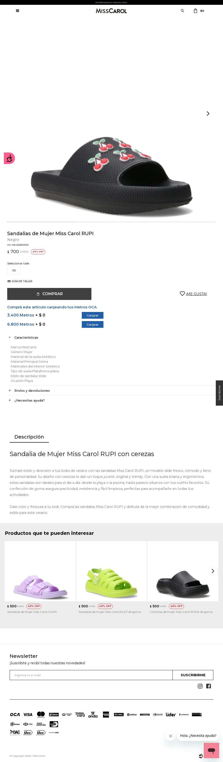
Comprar (52, 294)
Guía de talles (22, 281)
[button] (208, 114)
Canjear (93, 315)
